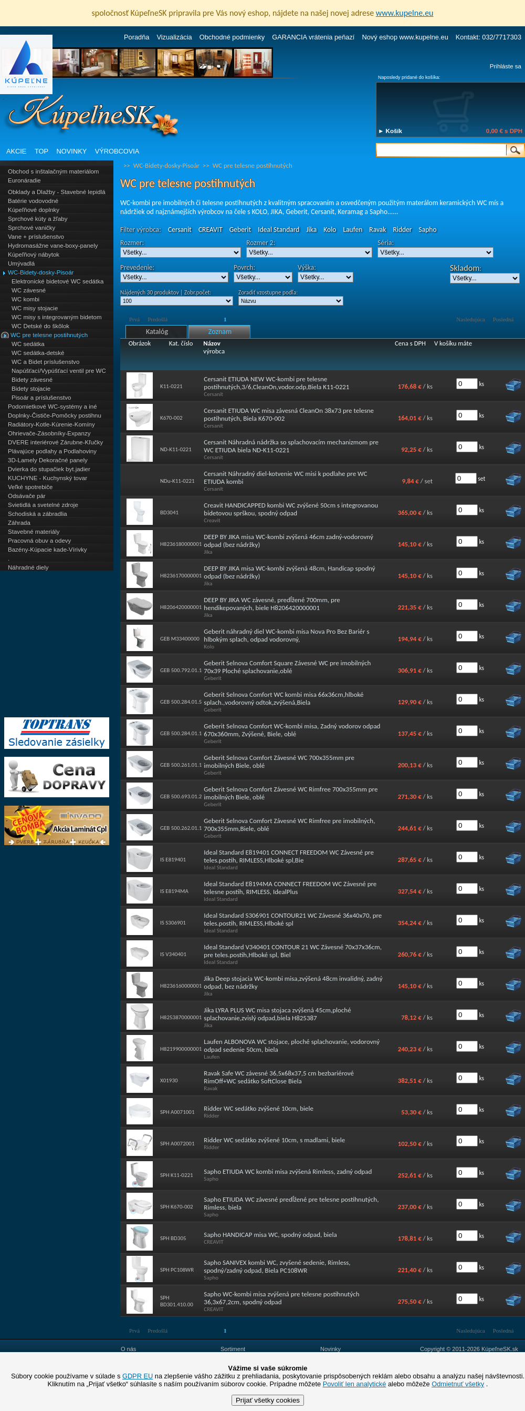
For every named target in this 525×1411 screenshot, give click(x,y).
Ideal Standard (278, 229)
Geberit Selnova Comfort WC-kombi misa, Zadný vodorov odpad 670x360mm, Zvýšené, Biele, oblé (292, 730)
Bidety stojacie (31, 388)
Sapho (428, 229)
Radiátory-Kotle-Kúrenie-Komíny (51, 424)
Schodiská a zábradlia (37, 514)
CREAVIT (210, 229)
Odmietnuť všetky (458, 1384)
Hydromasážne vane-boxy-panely (53, 245)
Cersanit (180, 229)
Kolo (329, 229)
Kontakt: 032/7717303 (488, 37)
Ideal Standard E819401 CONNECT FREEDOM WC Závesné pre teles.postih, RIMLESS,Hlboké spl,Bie (289, 856)
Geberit (240, 229)
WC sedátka (28, 344)
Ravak (377, 229)
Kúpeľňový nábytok (33, 254)
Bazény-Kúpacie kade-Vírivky (47, 549)
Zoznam (220, 331)
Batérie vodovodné (33, 201)
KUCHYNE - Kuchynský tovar (47, 478)
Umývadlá (21, 263)
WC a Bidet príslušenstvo (45, 362)
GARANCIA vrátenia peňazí (313, 37)
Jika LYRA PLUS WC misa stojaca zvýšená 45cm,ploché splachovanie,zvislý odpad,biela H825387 (277, 1014)
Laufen (352, 229)
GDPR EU (137, 1376)
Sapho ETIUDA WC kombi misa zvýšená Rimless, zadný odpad (288, 1171)
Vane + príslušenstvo (36, 237)
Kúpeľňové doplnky (33, 210)
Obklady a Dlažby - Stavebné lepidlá (57, 192)
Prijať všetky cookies (268, 1400)
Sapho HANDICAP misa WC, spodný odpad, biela (270, 1235)
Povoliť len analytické (354, 1384)
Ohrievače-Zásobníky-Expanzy (49, 433)
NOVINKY (72, 151)
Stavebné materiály (34, 532)
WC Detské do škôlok (40, 326)
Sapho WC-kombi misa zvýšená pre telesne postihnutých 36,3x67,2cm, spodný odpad (281, 1298)
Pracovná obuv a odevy (39, 540)
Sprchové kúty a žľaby (37, 219)
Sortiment (232, 1349)
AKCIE (16, 151)
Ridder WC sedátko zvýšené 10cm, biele (258, 1108)
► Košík (390, 131)
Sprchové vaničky (31, 228)
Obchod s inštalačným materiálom (53, 171)
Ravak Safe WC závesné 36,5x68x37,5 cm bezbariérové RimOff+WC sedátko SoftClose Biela (279, 1077)
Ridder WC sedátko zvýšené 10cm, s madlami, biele (274, 1140)
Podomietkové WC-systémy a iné (52, 406)
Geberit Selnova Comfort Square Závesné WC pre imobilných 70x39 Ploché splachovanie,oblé (287, 667)
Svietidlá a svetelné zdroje (43, 505)
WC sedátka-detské (38, 353)
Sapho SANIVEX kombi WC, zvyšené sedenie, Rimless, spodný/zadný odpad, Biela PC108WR (277, 1266)
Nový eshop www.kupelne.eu (405, 37)
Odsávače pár (27, 496)
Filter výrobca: (140, 229)
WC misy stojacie (35, 308)
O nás (128, 1349)
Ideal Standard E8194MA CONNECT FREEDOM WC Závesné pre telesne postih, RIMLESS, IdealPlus (290, 888)
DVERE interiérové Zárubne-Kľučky (55, 442)
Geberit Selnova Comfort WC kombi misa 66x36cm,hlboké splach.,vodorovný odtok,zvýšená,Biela (283, 698)
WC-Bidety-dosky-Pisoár (41, 272)
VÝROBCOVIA (117, 151)
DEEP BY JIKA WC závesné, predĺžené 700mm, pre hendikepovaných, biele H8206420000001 (272, 604)
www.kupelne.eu (405, 13)
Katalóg (157, 331)
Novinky (330, 1349)
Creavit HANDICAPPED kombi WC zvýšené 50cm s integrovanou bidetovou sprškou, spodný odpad (291, 509)
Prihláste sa (505, 66)
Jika (311, 229)
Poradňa (136, 37)
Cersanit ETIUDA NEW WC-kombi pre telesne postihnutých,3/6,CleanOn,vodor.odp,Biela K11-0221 (276, 383)
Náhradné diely (28, 567)
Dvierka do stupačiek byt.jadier (49, 469)
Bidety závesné (32, 380)
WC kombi (25, 299)
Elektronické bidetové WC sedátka (57, 281)
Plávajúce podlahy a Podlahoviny (52, 451)
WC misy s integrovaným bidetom (57, 317)
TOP (41, 151)
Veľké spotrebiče (30, 487)
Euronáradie (24, 180)
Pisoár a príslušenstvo (41, 397)
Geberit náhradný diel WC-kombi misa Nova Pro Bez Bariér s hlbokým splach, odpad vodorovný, (286, 635)
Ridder (402, 229)
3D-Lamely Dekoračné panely (48, 460)
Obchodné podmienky (232, 37)
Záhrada (19, 523)
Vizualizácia (174, 37)
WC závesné (29, 290)
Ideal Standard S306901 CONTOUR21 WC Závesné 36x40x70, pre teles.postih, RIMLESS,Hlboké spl (293, 919)
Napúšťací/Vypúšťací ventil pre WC (59, 371)
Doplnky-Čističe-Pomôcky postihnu (54, 415)
